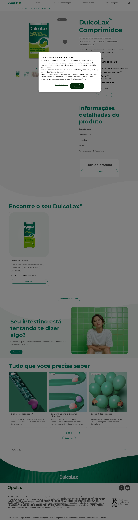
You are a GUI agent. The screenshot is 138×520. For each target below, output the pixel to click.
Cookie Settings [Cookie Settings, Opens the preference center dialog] (61, 85)
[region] (70, 72)
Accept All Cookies (77, 86)
